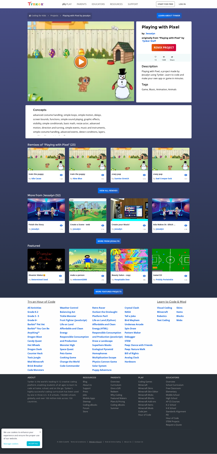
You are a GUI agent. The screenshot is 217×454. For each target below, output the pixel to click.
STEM (128, 340)
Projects (54, 15)
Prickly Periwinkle (164, 279)
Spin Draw (130, 328)
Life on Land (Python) (104, 320)
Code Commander (70, 365)
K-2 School (171, 405)
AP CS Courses (173, 401)
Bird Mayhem (132, 320)
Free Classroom (173, 388)
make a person (77, 275)
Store (85, 411)
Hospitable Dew (122, 279)
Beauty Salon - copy (121, 275)
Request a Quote (174, 424)
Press (85, 391)
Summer (115, 408)
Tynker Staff (149, 41)
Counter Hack (35, 353)
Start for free (165, 4)
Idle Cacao (36, 178)
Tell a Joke (130, 316)
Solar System (99, 365)
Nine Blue (77, 178)
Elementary (171, 391)
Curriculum (116, 385)
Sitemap (87, 401)
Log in (182, 4)
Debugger (130, 336)
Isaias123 (157, 275)
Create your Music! (121, 224)
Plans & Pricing (118, 401)
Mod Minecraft (36, 361)
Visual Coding (164, 307)
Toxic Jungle (34, 357)
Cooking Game (68, 357)
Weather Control (69, 307)
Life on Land (66, 324)
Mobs (179, 320)
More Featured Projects (109, 291)
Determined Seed (39, 279)
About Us (87, 385)
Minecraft (162, 311)
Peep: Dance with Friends (139, 345)
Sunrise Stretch (121, 178)
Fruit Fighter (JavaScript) (73, 320)
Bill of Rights (132, 353)
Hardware (130, 361)
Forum (86, 408)
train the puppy (36, 174)
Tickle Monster (68, 316)
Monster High (67, 345)
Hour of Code (144, 415)
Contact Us (139, 442)
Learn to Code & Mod (171, 301)
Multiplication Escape (104, 357)
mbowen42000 (80, 279)
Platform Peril (100, 316)
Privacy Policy (95, 442)
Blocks (180, 316)
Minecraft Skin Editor (148, 391)
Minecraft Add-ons (147, 401)
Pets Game (66, 353)
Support (87, 388)
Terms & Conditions (78, 442)
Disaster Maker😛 (37, 275)
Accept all (33, 443)
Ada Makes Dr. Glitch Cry (164, 224)
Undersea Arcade (134, 324)
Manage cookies (11, 443)
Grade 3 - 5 (33, 316)
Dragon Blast (35, 336)
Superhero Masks (101, 345)
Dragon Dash (35, 349)
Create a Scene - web (80, 224)
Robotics (162, 316)
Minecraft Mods (145, 408)
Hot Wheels (34, 345)
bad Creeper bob (164, 178)
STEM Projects (172, 421)
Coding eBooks (90, 405)
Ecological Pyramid (102, 349)
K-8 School (171, 408)
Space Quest (66, 349)
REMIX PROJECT (164, 47)
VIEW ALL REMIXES (108, 190)
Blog (85, 381)
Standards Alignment (176, 411)
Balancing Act (67, 311)
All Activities (34, 307)
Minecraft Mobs (145, 395)
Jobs (85, 395)
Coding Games (145, 381)
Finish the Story (36, 224)
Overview (115, 381)
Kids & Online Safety (113, 442)
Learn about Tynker (169, 15)
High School (171, 398)
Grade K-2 (33, 311)
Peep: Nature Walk (135, 349)
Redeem (114, 391)
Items (179, 311)
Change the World (70, 361)
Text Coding (163, 320)
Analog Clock (132, 357)
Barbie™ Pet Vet (36, 324)
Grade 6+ (32, 320)
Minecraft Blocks (146, 398)
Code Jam (142, 411)
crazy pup (116, 174)
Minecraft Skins (145, 388)
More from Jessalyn (108, 241)
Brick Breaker (35, 365)
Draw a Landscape (102, 340)
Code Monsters (36, 369)
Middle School (172, 395)
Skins (179, 307)
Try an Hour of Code (41, 301)
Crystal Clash (132, 307)
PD (167, 415)
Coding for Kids (39, 15)
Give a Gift (116, 388)
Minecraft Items (145, 405)
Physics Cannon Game (104, 361)
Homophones (99, 353)
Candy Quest (35, 340)
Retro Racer (98, 307)
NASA (128, 311)
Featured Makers (119, 398)
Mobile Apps (89, 398)
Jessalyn (150, 33)
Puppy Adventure (101, 369)
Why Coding (116, 395)
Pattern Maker (133, 332)
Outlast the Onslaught (104, 311)
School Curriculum (175, 385)
